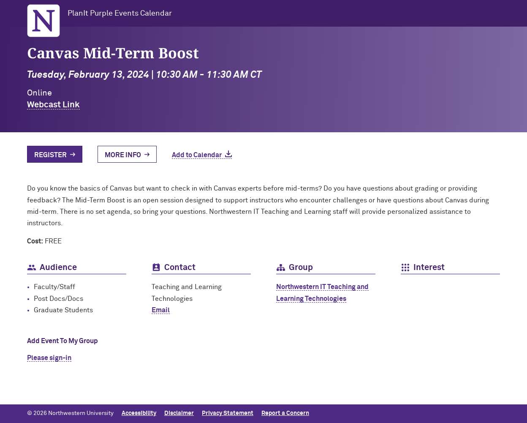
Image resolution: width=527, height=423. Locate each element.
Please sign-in (49, 358)
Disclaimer (179, 413)
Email (161, 310)
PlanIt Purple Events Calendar (120, 13)
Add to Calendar (197, 155)
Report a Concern (285, 413)
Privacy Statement (227, 413)
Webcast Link (53, 105)
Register (50, 155)
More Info (123, 155)
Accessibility (139, 413)
